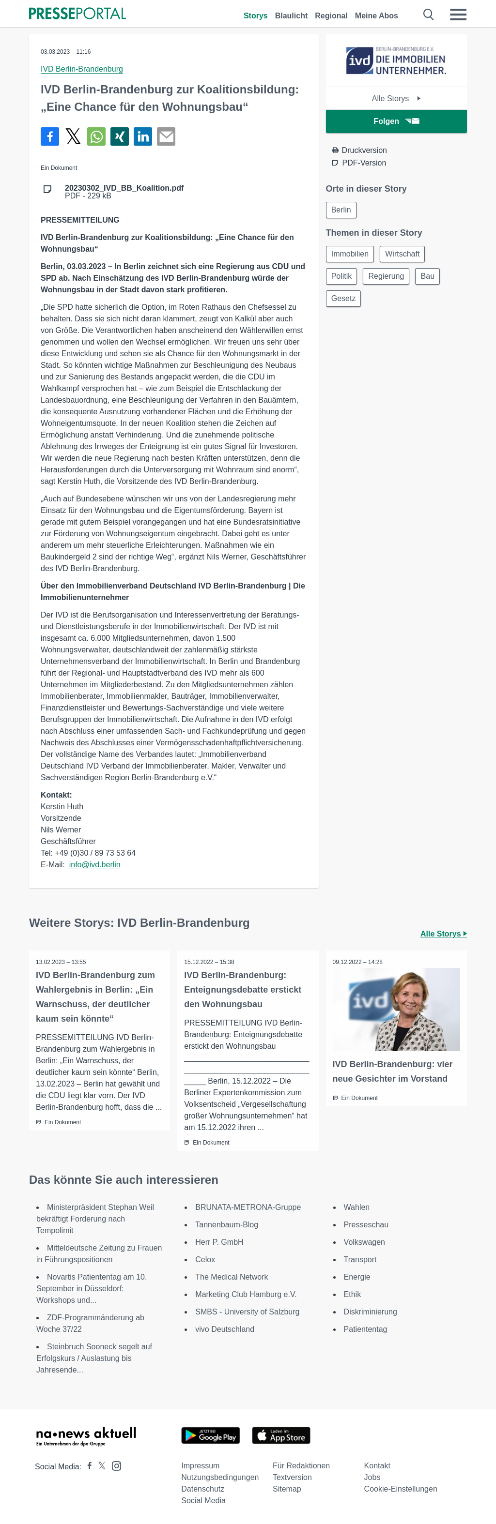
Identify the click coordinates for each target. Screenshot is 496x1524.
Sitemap (287, 1489)
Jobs (372, 1477)
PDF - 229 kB (124, 192)
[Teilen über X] (73, 136)
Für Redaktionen (301, 1466)
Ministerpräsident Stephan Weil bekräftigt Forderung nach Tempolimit (95, 1219)
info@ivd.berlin (95, 864)
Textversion (292, 1477)
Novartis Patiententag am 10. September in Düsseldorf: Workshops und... (91, 1288)
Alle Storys (396, 98)
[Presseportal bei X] (99, 1467)
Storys (256, 16)
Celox (205, 1259)
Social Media (203, 1500)
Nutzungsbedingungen (220, 1477)
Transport (360, 1259)
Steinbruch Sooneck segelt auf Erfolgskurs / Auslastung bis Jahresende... (94, 1358)
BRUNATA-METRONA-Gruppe (248, 1207)
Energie (357, 1277)
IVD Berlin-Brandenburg (82, 69)
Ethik (352, 1294)
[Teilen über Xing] (119, 136)
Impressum (200, 1466)
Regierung (389, 278)
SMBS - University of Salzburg (247, 1312)
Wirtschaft (405, 255)
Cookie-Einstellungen (400, 1489)
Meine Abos (376, 16)
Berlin (342, 210)
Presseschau (366, 1225)
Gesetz (344, 302)
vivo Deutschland (224, 1329)
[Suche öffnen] (429, 14)
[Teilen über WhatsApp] (96, 136)
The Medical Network (231, 1277)
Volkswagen (364, 1242)
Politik (342, 278)
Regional (331, 16)
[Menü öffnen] (458, 14)
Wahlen (357, 1207)
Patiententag (366, 1329)
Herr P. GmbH (219, 1242)
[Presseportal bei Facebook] (86, 1467)
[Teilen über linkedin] (143, 136)
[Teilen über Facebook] (50, 136)
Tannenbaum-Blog (226, 1225)
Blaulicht (291, 16)
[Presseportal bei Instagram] (113, 1465)
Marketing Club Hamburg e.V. (245, 1294)
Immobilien (351, 255)
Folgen (396, 121)
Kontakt (377, 1466)
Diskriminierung (370, 1312)
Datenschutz (202, 1489)
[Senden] (166, 136)
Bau (432, 278)
